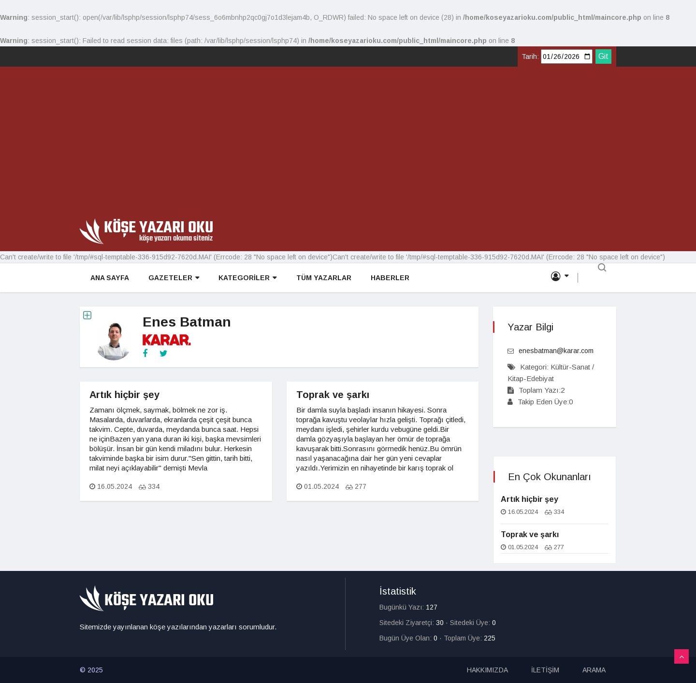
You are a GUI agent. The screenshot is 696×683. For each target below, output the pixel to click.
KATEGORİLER (247, 278)
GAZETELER (172, 278)
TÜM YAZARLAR (322, 278)
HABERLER (388, 278)
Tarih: (530, 56)
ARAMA (594, 670)
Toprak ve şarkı (332, 394)
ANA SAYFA (108, 278)
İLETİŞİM (545, 670)
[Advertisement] (348, 145)
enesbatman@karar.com (556, 351)
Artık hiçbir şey (124, 394)
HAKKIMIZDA (487, 670)
